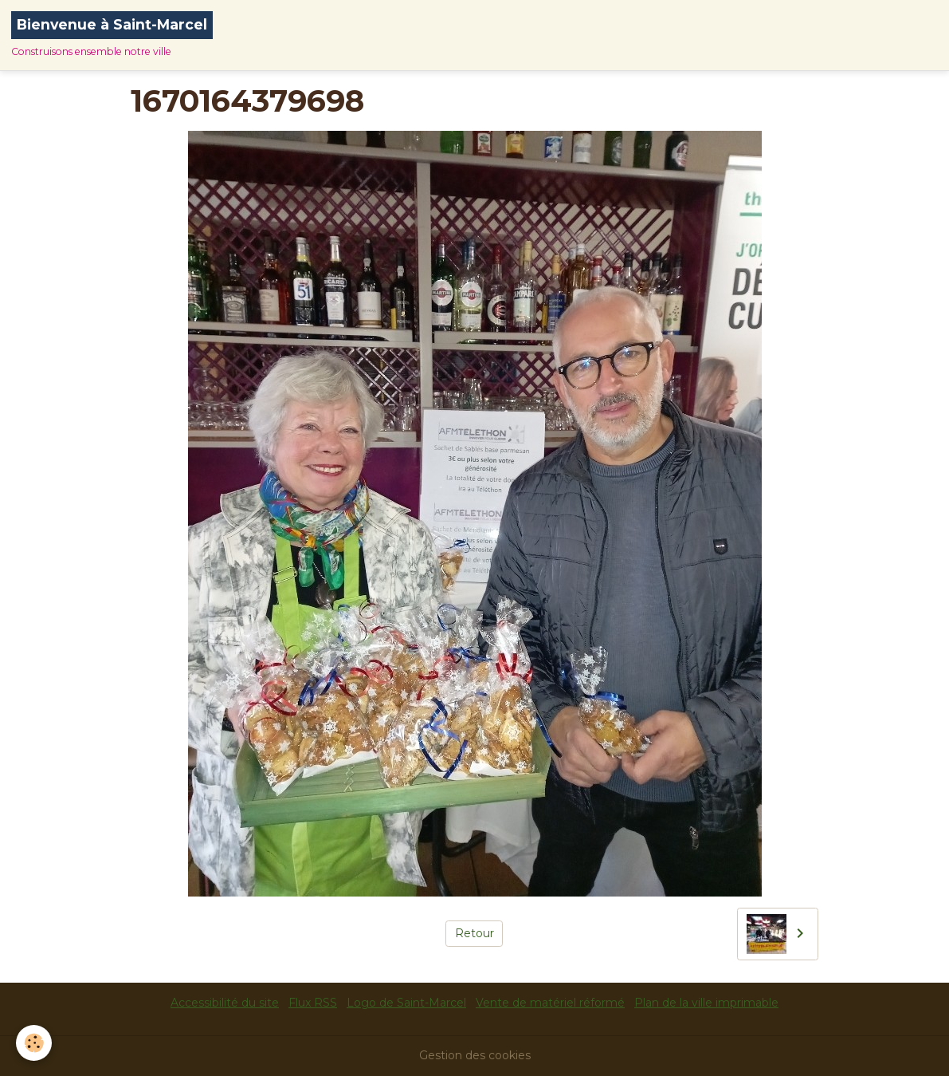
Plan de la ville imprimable (706, 1002)
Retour (474, 933)
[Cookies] (34, 1043)
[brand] (112, 35)
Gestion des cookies (475, 1055)
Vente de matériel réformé (550, 1002)
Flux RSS (312, 1002)
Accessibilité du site (225, 1002)
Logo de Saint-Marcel (406, 1002)
